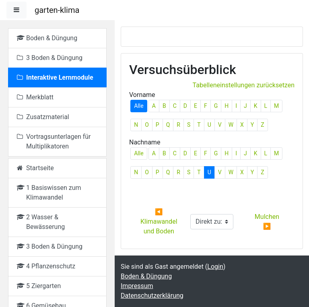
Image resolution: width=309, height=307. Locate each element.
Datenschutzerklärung (152, 295)
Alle (138, 106)
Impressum (137, 286)
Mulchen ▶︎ (268, 221)
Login (215, 266)
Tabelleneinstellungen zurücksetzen (244, 85)
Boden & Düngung (146, 276)
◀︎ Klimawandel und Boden (159, 221)
